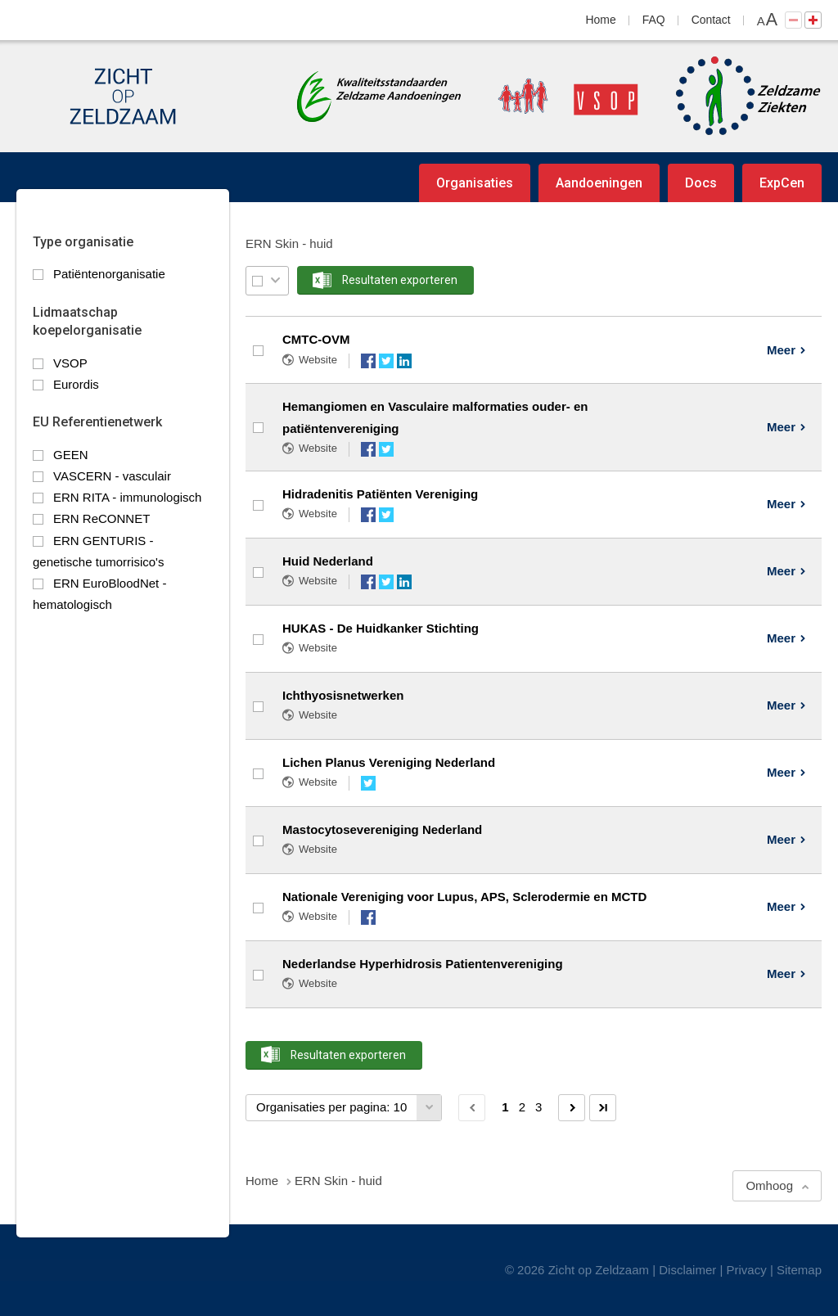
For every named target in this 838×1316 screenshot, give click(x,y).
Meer (781, 350)
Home (601, 19)
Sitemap (799, 1270)
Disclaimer (687, 1270)
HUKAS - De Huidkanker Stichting (380, 628)
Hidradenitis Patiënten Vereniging (380, 494)
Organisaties (474, 183)
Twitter (386, 361)
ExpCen (781, 183)
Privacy (747, 1270)
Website (318, 360)
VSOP (70, 363)
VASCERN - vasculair (112, 476)
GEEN (70, 455)
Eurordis (76, 384)
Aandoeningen (599, 183)
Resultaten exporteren (399, 279)
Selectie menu (275, 280)
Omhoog (769, 1185)
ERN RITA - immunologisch (127, 497)
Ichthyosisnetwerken (342, 695)
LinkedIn (404, 361)
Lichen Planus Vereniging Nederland (388, 762)
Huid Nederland (327, 561)
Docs (701, 183)
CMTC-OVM (316, 339)
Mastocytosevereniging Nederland (382, 829)
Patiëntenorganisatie (109, 274)
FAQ (653, 19)
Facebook (368, 361)
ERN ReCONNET (101, 518)
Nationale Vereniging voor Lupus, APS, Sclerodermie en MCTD (464, 897)
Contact (711, 19)
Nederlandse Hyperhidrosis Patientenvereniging (422, 964)
